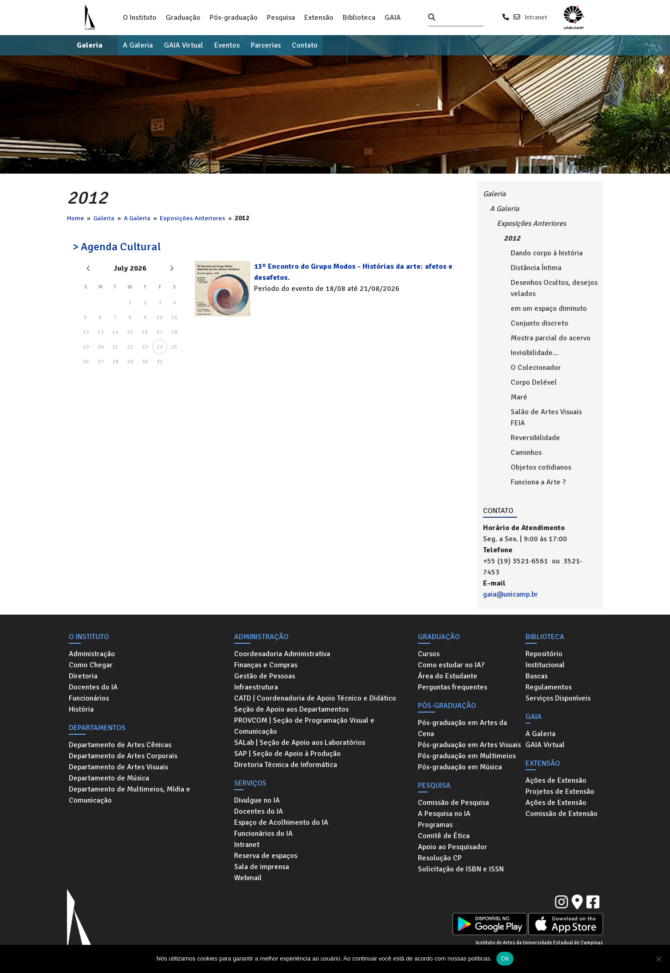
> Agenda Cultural (116, 247)
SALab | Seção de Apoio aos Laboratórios (299, 742)
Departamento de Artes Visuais (118, 767)
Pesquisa (281, 17)
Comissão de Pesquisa (453, 802)
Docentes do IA (93, 687)
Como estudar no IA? (451, 665)
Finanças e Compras (265, 665)
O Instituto (140, 17)
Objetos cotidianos (541, 467)
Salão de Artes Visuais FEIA (546, 417)
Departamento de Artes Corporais (123, 756)
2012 (512, 238)
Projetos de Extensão (559, 791)
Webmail (248, 877)
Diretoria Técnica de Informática (285, 764)
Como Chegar (91, 665)
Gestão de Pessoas (264, 676)
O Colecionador (536, 367)
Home (75, 218)
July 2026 (130, 268)
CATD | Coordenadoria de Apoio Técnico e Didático (315, 698)
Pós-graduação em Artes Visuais (469, 744)
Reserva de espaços (265, 855)
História (81, 709)
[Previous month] (88, 268)
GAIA (393, 17)
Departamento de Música (109, 778)
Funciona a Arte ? (538, 482)
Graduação (183, 17)
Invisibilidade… (535, 352)
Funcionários (89, 698)
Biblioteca (359, 17)
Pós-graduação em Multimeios (467, 756)
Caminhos (526, 452)
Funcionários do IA (263, 833)
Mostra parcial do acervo (551, 338)
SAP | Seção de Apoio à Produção (287, 753)
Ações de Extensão (555, 780)
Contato (305, 45)
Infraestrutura (256, 687)
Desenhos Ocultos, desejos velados (554, 288)
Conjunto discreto (539, 323)
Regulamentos (548, 687)
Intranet (536, 17)
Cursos (429, 654)
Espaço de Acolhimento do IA (281, 822)
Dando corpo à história (547, 253)
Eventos (227, 45)
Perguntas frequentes (452, 687)
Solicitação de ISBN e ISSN (461, 869)
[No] (658, 958)
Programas (435, 824)
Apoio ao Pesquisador (452, 847)
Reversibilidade (535, 437)
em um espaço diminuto (549, 308)
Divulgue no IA (257, 800)
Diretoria (83, 676)
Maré (519, 397)
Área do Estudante (447, 676)
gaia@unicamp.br (510, 594)
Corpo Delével (534, 382)
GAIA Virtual (183, 45)
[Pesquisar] (431, 17)
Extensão (318, 17)
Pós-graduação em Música (460, 767)
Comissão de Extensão (561, 813)
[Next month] (171, 268)
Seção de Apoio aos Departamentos (291, 709)
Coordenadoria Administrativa (282, 654)
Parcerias (266, 45)
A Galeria (138, 45)
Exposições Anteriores (192, 218)
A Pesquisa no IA (444, 813)
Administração (92, 654)
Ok (505, 958)
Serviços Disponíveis (558, 698)
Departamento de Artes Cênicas (120, 744)
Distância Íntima (536, 267)
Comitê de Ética (444, 835)
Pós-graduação (234, 17)
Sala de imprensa (261, 866)
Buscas (536, 676)
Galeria (90, 45)
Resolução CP (440, 858)
